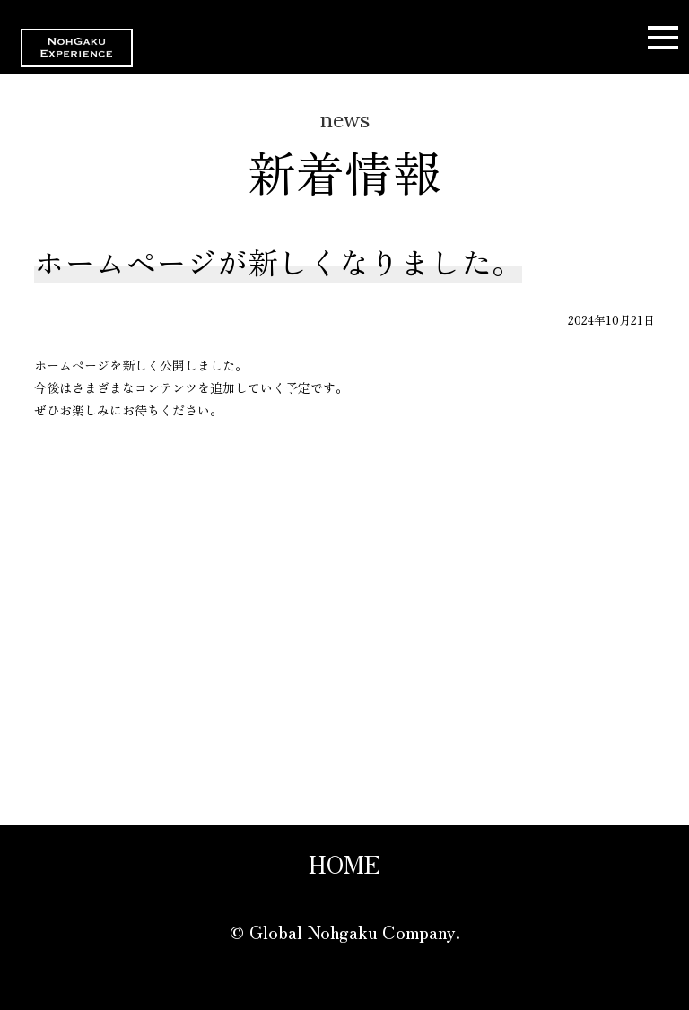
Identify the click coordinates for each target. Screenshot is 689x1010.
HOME (344, 863)
